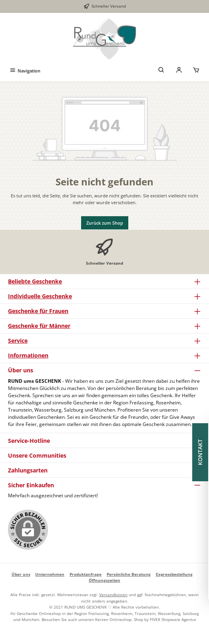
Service (18, 340)
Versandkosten (113, 594)
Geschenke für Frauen (38, 311)
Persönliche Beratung (129, 574)
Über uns (21, 574)
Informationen (28, 355)
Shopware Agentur (178, 619)
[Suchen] (161, 70)
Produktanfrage (86, 574)
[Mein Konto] (179, 70)
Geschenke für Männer (39, 326)
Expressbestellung (174, 574)
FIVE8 (155, 619)
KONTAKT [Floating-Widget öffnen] (201, 452)
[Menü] (25, 70)
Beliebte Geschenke (35, 281)
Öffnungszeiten (104, 580)
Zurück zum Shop (104, 223)
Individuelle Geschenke (40, 296)
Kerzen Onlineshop (113, 619)
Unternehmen (49, 574)
